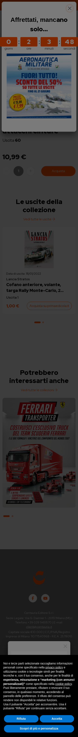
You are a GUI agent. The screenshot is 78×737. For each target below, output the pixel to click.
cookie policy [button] (63, 684)
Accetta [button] (57, 718)
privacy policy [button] (54, 667)
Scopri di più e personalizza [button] (39, 728)
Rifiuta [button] (21, 718)
